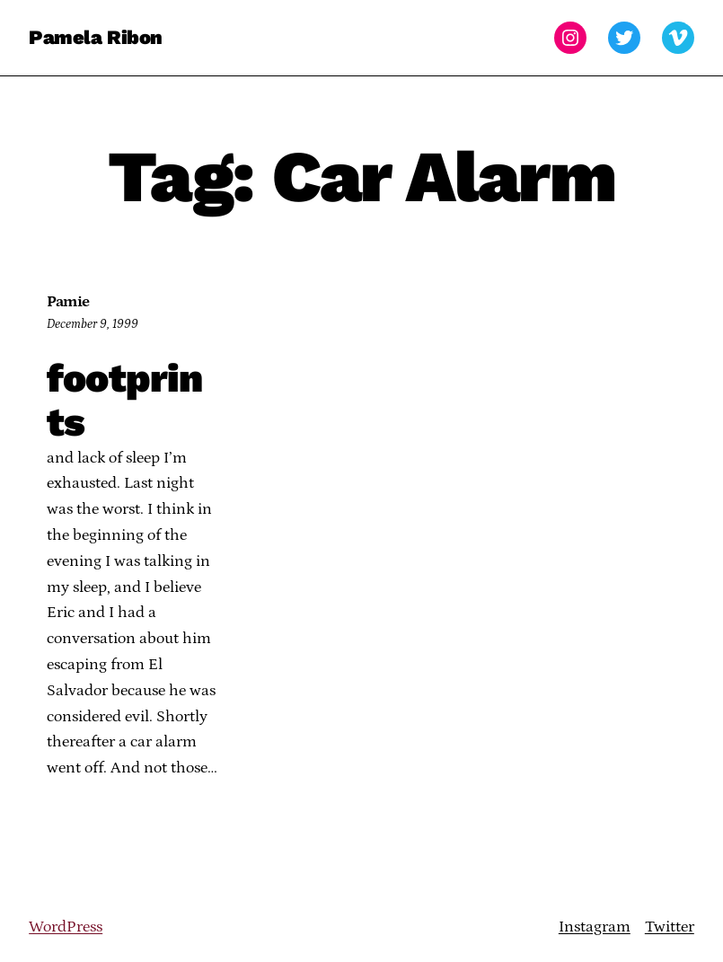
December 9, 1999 (92, 324)
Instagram (594, 927)
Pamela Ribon (96, 37)
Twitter (669, 927)
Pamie (68, 302)
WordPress (65, 927)
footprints (124, 401)
